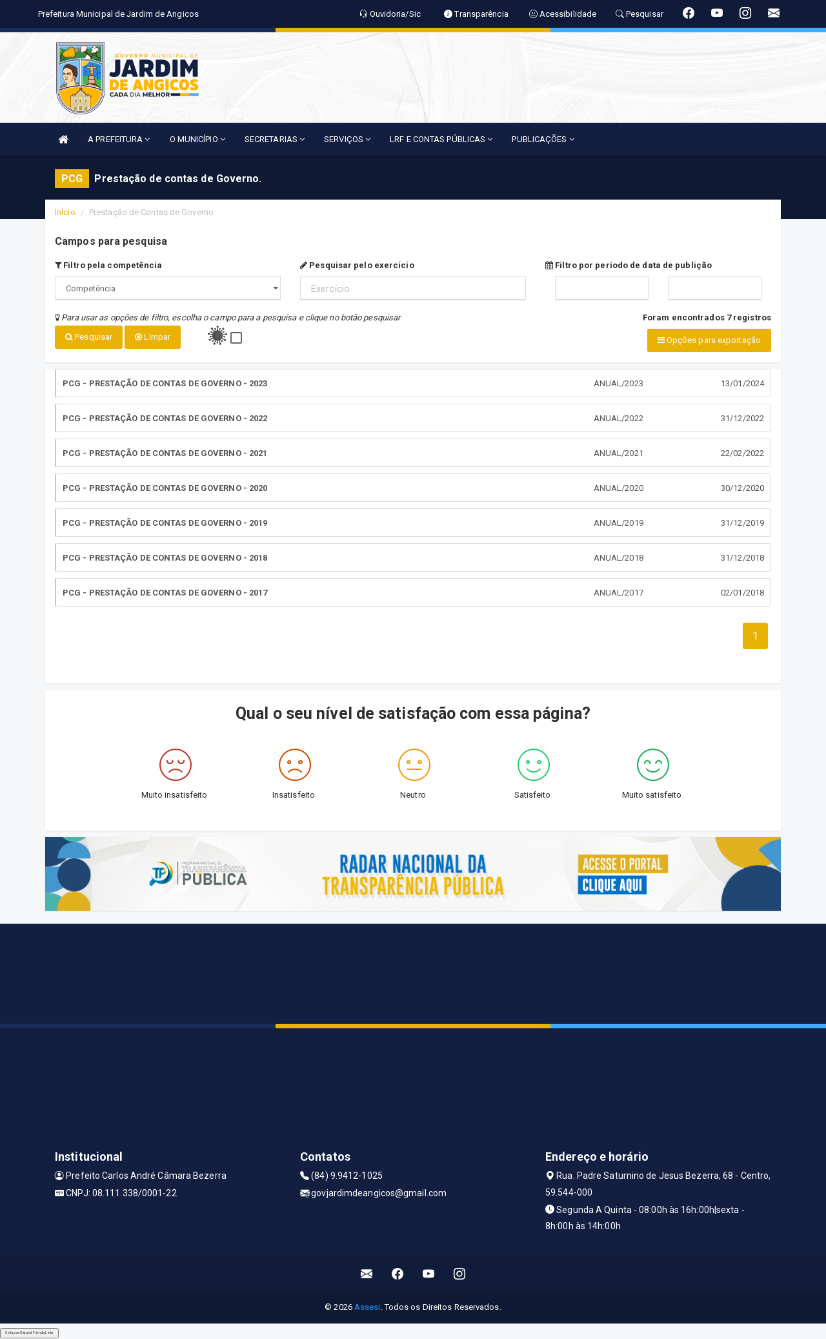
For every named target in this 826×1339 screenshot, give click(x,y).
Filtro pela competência (109, 265)
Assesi (367, 1307)
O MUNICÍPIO (197, 139)
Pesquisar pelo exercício (357, 265)
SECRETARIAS (275, 139)
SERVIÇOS (347, 139)
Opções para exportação (709, 340)
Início (65, 212)
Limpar (152, 337)
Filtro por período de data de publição (628, 265)
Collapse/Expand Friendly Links (29, 1332)
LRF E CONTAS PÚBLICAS (441, 139)
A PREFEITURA (119, 139)
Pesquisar (88, 337)
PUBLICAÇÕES (543, 139)
